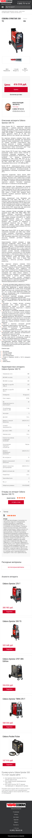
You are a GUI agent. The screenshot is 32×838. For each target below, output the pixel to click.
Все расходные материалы (16, 567)
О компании (16, 812)
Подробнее (9, 611)
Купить (16, 89)
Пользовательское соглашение (16, 836)
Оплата (16, 814)
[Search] (18, 6)
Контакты (16, 825)
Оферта (16, 822)
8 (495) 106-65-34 (16, 830)
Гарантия (16, 819)
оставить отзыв (16, 502)
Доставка (16, 817)
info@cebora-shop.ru (19, 111)
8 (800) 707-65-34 (23, 4)
